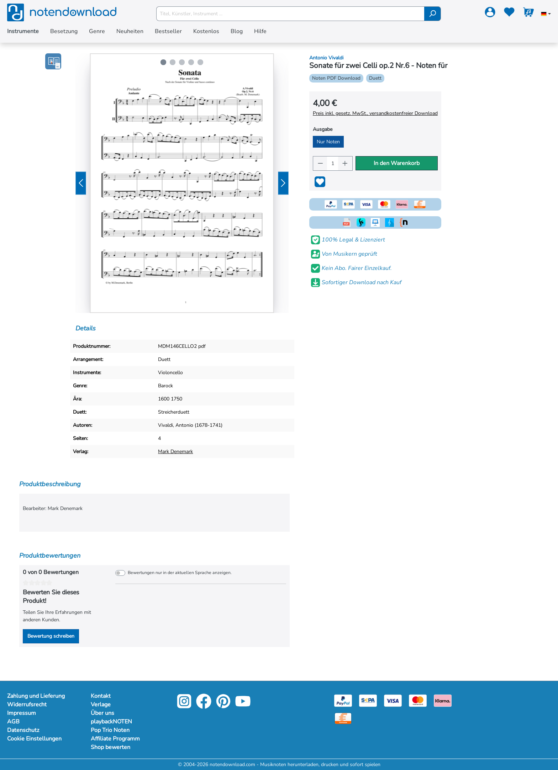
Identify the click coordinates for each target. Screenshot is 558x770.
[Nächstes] (283, 183)
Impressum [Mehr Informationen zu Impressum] (21, 713)
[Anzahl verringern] (320, 163)
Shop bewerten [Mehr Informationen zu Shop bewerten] (110, 747)
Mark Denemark (175, 451)
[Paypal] (343, 700)
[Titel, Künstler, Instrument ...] (290, 13)
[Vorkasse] (343, 718)
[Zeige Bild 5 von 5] (200, 62)
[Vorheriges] (80, 183)
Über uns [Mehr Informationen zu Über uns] (102, 713)
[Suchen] (432, 13)
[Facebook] (204, 706)
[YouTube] (243, 706)
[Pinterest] (223, 706)
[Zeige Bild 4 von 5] (191, 62)
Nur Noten (328, 141)
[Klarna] (442, 700)
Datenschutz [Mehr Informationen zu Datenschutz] (23, 730)
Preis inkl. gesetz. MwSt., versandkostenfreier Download (375, 113)
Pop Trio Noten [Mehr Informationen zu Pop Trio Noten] (110, 730)
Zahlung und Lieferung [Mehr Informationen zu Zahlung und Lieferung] (36, 696)
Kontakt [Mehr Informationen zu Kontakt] (101, 696)
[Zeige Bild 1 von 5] (163, 62)
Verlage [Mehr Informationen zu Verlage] (101, 704)
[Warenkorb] (528, 13)
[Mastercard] (417, 700)
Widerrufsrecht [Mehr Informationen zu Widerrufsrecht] (27, 704)
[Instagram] (184, 706)
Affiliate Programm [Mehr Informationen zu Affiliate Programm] (115, 739)
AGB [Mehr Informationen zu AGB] (13, 722)
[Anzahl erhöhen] (345, 163)
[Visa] (393, 700)
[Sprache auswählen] (546, 15)
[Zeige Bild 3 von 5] (182, 62)
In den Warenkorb (397, 163)
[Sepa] (368, 700)
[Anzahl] (332, 163)
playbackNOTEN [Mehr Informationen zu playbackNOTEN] (111, 722)
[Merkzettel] (509, 13)
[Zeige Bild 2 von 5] (172, 62)
